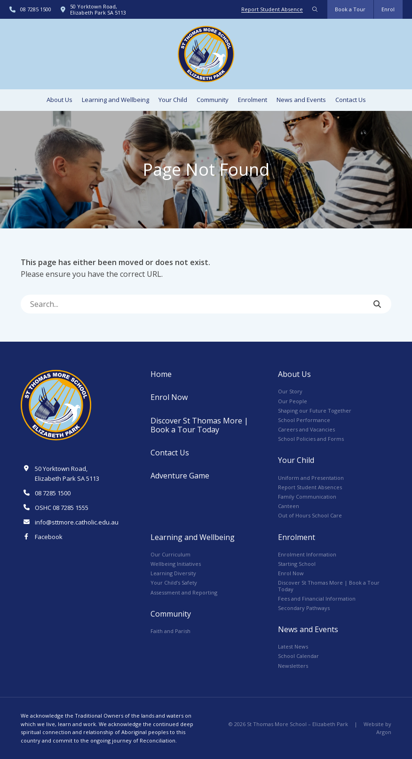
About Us (59, 99)
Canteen (288, 505)
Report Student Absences (310, 487)
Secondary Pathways (304, 607)
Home (161, 374)
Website (374, 724)
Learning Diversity (173, 573)
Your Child (172, 99)
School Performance (304, 419)
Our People (292, 401)
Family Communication (307, 496)
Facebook (49, 536)
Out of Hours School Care (310, 515)
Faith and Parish (170, 630)
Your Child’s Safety (174, 582)
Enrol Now (169, 397)
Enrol (388, 9)
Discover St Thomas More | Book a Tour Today (199, 425)
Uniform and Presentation (311, 477)
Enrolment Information (307, 554)
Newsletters (293, 665)
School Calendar (298, 655)
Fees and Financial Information (317, 598)
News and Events (301, 99)
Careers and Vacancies (306, 429)
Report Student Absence (272, 9)
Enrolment (252, 99)
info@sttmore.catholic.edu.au (77, 522)
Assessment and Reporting (184, 592)
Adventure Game (180, 475)
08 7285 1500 (35, 9)
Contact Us (350, 99)
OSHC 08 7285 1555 (61, 507)
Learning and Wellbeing (115, 99)
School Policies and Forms (311, 438)
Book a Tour (350, 9)
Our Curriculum (170, 554)
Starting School (297, 563)
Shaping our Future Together (314, 410)
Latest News (293, 646)
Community (213, 99)
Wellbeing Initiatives (176, 563)
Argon (383, 732)
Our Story (290, 391)
